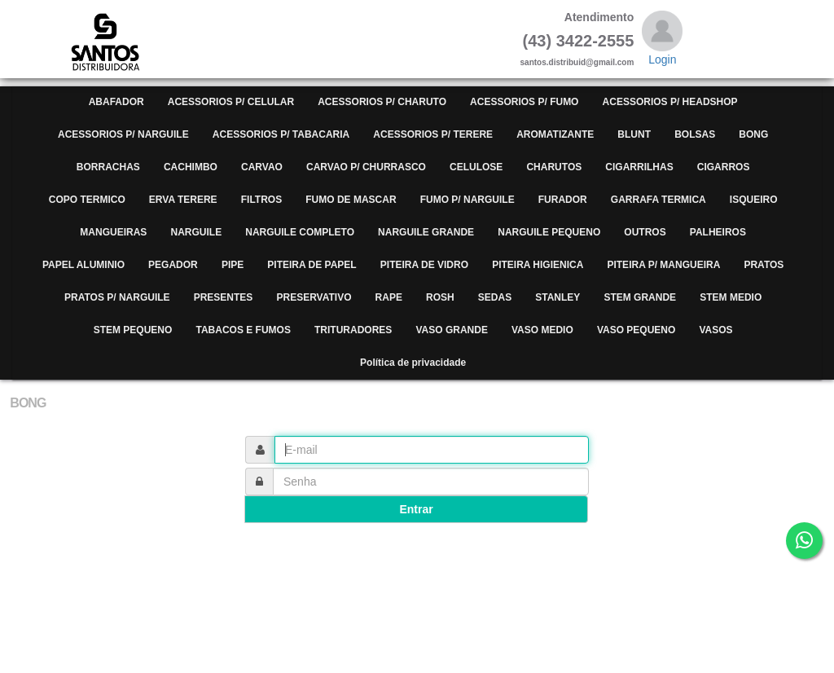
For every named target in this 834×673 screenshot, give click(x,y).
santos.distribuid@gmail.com (577, 62)
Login (662, 59)
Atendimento (599, 17)
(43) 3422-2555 (578, 41)
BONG (28, 403)
